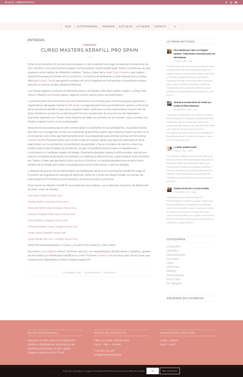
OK (152, 371)
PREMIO (171, 271)
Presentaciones (175, 275)
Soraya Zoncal (47, 80)
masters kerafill (36, 140)
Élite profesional (176, 254)
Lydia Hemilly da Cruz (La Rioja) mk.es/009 (52, 239)
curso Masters (49, 251)
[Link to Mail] (236, 2)
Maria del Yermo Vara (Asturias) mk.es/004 (52, 207)
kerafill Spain (72, 105)
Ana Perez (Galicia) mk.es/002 (45, 195)
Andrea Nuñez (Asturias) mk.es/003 (48, 201)
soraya (112, 273)
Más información (169, 371)
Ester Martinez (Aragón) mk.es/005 (48, 220)
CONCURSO (174, 246)
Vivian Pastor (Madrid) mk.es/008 (47, 232)
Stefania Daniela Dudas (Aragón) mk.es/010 (53, 226)
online (170, 262)
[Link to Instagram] (231, 2)
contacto (102, 255)
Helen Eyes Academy (118, 72)
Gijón (30, 68)
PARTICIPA (173, 267)
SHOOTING (173, 279)
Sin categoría (174, 283)
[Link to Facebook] (226, 2)
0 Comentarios (92, 273)
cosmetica (173, 250)
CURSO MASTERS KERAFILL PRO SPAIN (89, 50)
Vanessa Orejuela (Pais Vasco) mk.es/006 (51, 214)
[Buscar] (175, 26)
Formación (89, 45)
